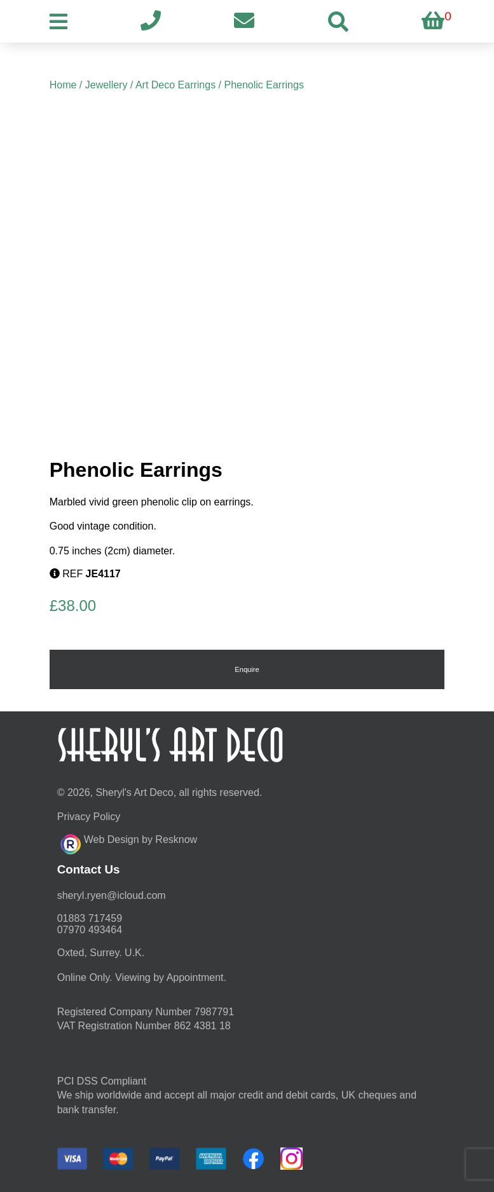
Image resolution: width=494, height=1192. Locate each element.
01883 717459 (89, 918)
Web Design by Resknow (128, 842)
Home (63, 84)
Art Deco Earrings (175, 84)
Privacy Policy (89, 816)
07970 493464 (89, 929)
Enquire (247, 669)
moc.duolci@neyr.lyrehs (111, 895)
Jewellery (106, 84)
